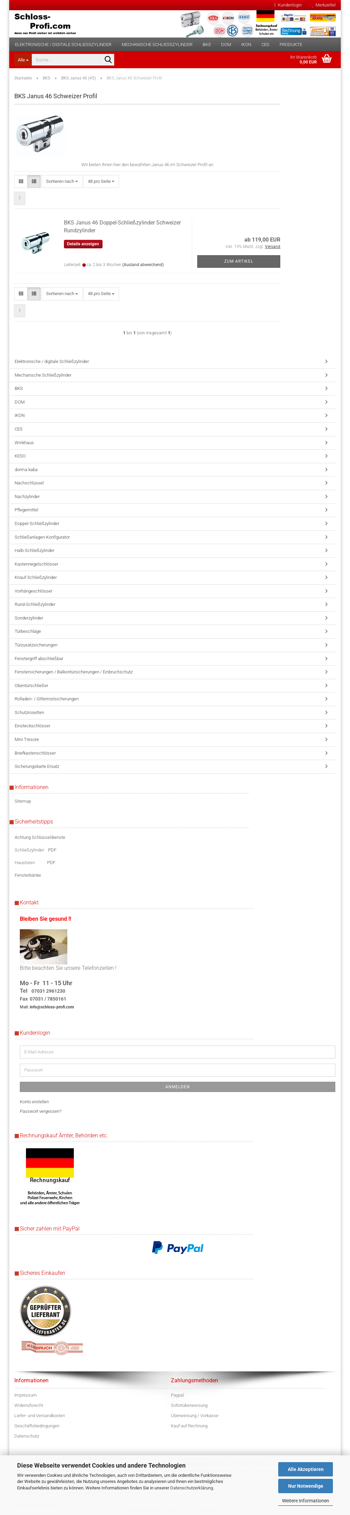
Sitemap (23, 801)
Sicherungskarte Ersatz (37, 766)
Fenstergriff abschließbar (39, 658)
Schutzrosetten (29, 712)
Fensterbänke (28, 875)
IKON (246, 44)
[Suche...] (22, 60)
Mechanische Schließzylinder (157, 44)
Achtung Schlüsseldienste (40, 837)
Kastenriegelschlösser (36, 564)
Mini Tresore (27, 739)
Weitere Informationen (305, 1500)
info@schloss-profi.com (52, 1007)
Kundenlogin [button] (288, 5)
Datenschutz (26, 1436)
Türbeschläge (28, 631)
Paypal (177, 1395)
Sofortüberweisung (189, 1405)
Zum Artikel (238, 261)
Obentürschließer (31, 685)
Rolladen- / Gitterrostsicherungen (47, 698)
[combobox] (62, 181)
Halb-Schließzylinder (34, 550)
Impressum (25, 1395)
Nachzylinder (27, 496)
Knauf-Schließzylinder (36, 577)
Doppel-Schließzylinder (37, 523)
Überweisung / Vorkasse (194, 1415)
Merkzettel (324, 5)
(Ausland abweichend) (143, 264)
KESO (20, 455)
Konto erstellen (34, 1101)
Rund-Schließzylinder (35, 604)
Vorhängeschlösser (33, 591)
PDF (52, 850)
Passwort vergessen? (41, 1111)
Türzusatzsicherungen (36, 644)
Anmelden (177, 1086)
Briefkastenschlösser (35, 753)
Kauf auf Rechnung (189, 1425)
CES (265, 44)
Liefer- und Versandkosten (39, 1415)
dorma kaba (26, 469)
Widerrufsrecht (28, 1405)
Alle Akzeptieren (306, 1469)
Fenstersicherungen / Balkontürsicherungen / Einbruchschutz (74, 671)
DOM (226, 44)
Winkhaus (24, 442)
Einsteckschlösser (32, 725)
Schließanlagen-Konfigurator (42, 537)
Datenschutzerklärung (191, 1487)
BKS (207, 44)
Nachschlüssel (29, 482)
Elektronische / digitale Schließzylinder (63, 44)
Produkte (291, 44)
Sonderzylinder (29, 618)
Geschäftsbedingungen (36, 1425)
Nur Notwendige (305, 1486)
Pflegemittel (26, 509)
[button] (21, 181)
